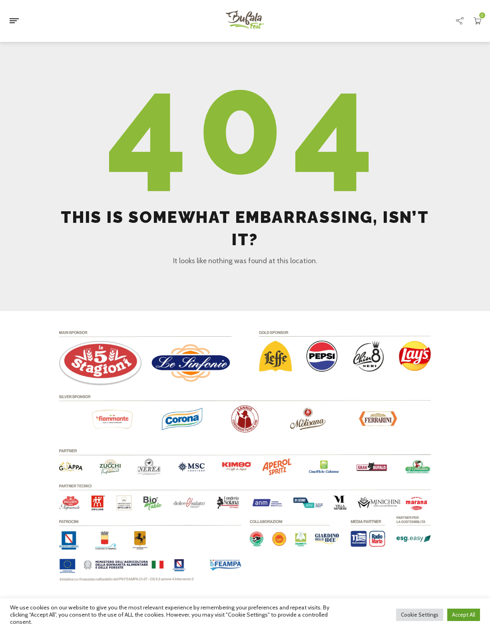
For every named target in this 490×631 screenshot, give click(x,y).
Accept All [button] (463, 614)
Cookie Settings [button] (419, 614)
